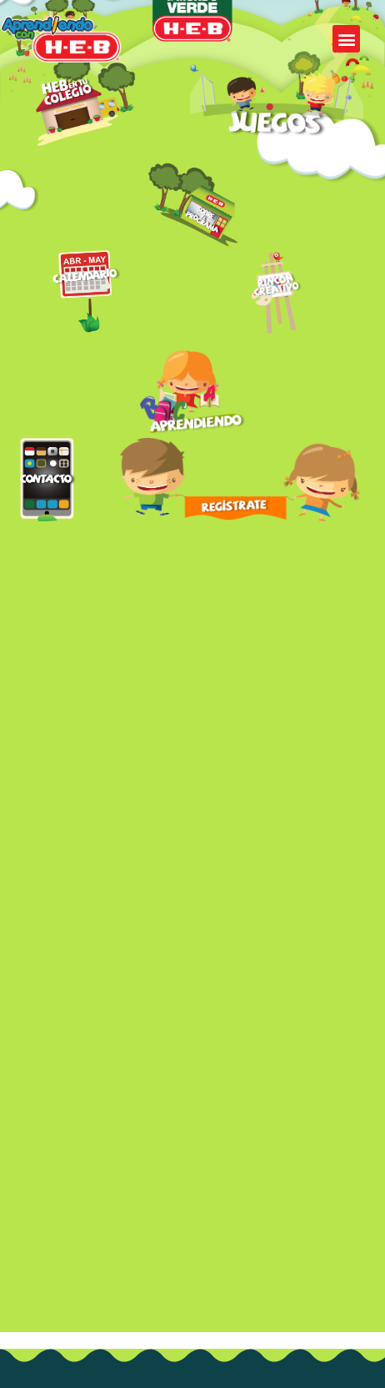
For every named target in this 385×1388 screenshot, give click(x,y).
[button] (346, 39)
